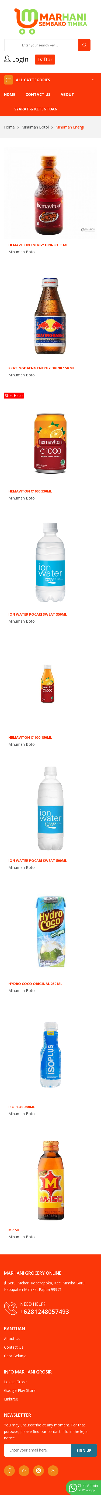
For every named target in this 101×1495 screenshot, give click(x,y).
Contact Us (38, 94)
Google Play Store (20, 1390)
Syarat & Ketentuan (36, 109)
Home (9, 94)
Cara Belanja (15, 1355)
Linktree (11, 1399)
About (67, 94)
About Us (12, 1338)
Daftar (45, 59)
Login (16, 59)
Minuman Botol (35, 127)
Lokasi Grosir (15, 1381)
